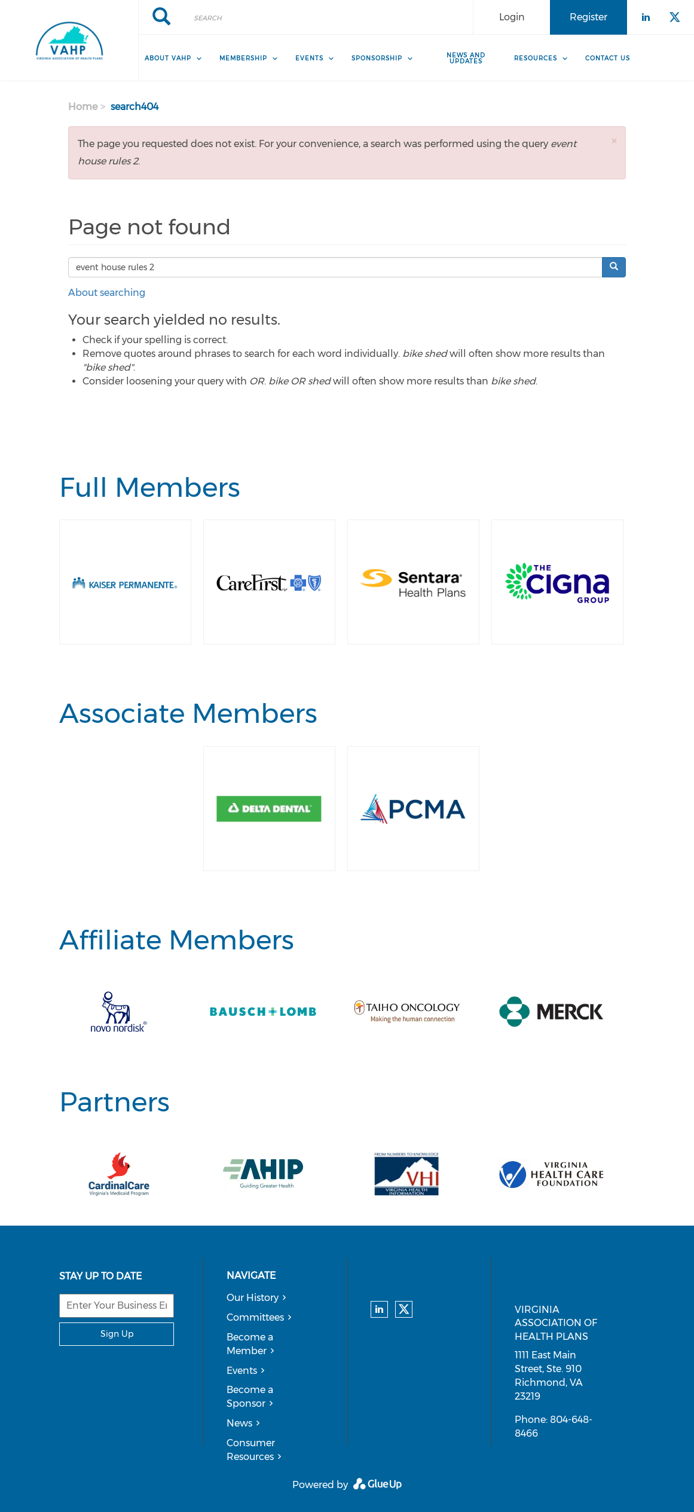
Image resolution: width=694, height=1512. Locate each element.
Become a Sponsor (250, 1396)
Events (242, 1370)
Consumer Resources (251, 1449)
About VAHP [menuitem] (168, 58)
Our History (253, 1297)
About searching (106, 292)
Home (82, 106)
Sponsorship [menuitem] (376, 58)
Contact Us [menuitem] (607, 58)
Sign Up (116, 1333)
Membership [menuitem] (243, 58)
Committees (255, 1317)
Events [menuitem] (309, 58)
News (239, 1423)
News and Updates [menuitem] (466, 58)
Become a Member (250, 1344)
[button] (614, 141)
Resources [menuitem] (535, 58)
